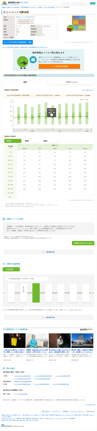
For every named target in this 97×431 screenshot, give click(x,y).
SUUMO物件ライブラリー (28, 7)
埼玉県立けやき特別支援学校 (23, 381)
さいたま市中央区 (49, 7)
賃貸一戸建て (45, 415)
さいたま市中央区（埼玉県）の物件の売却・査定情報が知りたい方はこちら (25, 47)
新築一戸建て (78, 415)
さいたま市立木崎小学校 (63, 376)
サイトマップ (56, 411)
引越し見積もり (35, 418)
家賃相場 (52, 415)
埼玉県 (40, 7)
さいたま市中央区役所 (21, 394)
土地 (91, 415)
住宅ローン (42, 418)
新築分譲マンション (60, 415)
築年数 (27, 141)
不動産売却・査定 (20, 418)
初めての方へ (46, 411)
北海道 (3, 420)
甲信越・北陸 (15, 420)
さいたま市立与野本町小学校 (43, 376)
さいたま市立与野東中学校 (22, 384)
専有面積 (8, 141)
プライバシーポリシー (77, 411)
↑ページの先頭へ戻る (90, 404)
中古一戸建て (85, 415)
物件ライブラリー (50, 418)
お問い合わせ (90, 411)
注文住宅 (4, 418)
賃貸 (24, 415)
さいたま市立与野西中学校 (61, 384)
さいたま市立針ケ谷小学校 (22, 378)
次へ (92, 293)
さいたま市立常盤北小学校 (42, 378)
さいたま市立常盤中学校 (41, 384)
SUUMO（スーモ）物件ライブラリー (15, 3)
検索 (93, 3)
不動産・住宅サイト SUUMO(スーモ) (11, 415)
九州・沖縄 (35, 420)
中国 (30, 420)
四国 (27, 420)
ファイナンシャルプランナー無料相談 (65, 418)
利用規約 (65, 411)
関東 (10, 420)
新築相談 (28, 418)
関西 (24, 420)
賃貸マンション (30, 415)
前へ (4, 293)
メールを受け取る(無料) (59, 66)
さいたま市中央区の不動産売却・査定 (18, 42)
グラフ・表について (87, 90)
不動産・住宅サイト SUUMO (10, 7)
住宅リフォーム (11, 418)
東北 (7, 420)
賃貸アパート (37, 415)
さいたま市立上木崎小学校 (22, 376)
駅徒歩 (45, 141)
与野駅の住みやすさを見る (83, 243)
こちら (71, 310)
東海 (21, 420)
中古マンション (70, 415)
